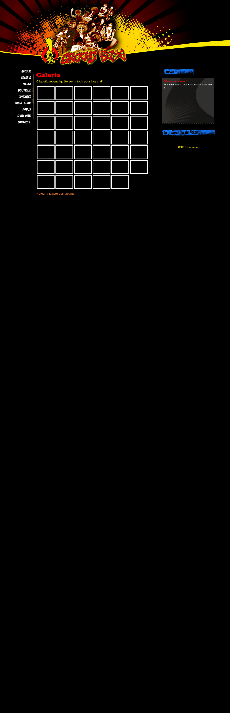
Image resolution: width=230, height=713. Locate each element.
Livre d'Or (18, 116)
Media (18, 84)
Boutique (18, 90)
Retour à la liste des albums (55, 193)
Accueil (18, 71)
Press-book (18, 103)
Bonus (18, 109)
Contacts (18, 122)
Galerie (18, 78)
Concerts (18, 97)
